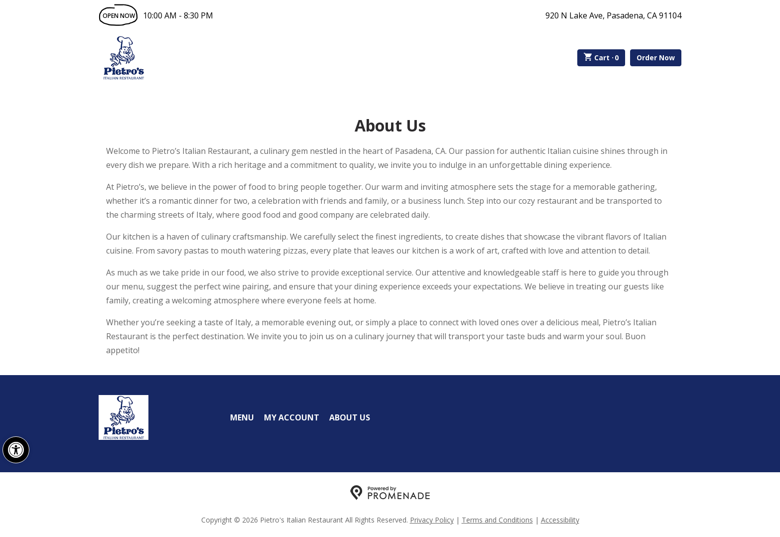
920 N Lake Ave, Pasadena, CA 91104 (613, 15)
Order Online (205, 57)
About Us (349, 417)
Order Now (656, 57)
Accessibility (560, 520)
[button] (15, 449)
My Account (291, 417)
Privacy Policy (432, 520)
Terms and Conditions (497, 520)
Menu (242, 417)
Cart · (601, 58)
